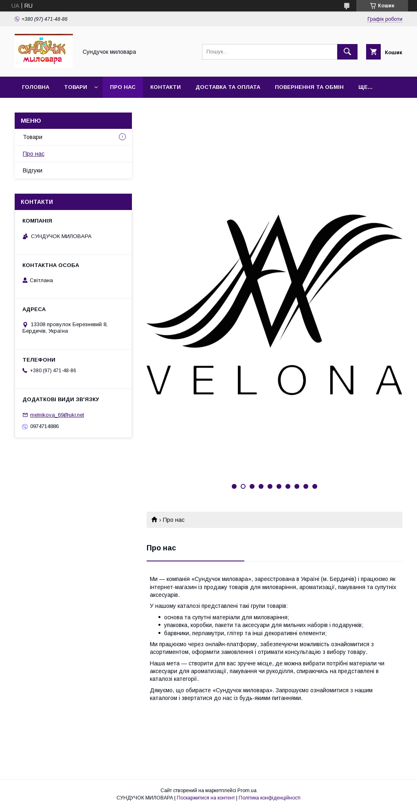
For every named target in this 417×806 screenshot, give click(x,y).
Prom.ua (247, 790)
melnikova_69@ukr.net (57, 415)
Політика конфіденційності (270, 798)
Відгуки (32, 170)
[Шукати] (347, 52)
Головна (35, 87)
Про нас (123, 87)
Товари (75, 87)
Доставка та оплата (227, 87)
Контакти (165, 87)
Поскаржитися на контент (206, 798)
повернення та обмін (309, 87)
